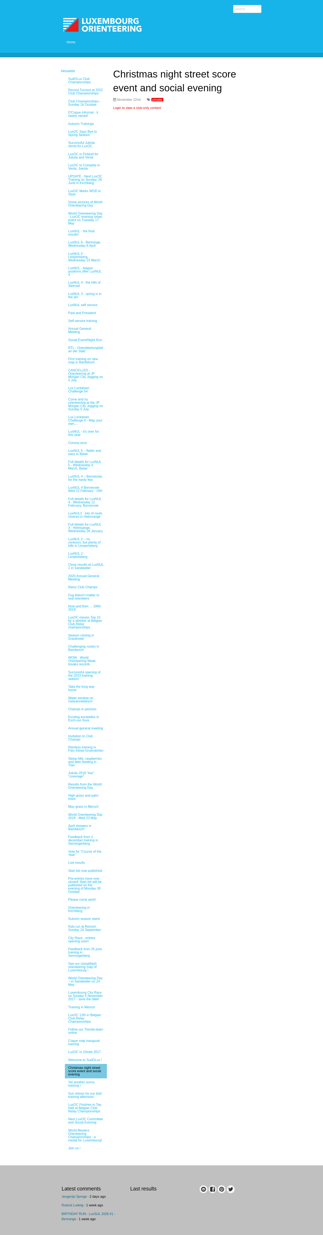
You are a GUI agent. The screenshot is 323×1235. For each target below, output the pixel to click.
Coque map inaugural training (84, 1042)
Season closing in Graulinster (81, 637)
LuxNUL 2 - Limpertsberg (77, 555)
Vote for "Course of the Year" (84, 853)
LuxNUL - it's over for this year (83, 433)
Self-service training (82, 321)
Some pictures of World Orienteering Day (85, 203)
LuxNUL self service (82, 305)
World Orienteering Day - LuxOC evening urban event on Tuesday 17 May (85, 218)
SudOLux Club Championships (79, 80)
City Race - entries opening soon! (81, 939)
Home (71, 42)
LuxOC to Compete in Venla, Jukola (84, 166)
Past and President (82, 313)
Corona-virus (77, 443)
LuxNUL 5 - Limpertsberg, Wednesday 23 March (84, 257)
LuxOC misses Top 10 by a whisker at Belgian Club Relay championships (85, 622)
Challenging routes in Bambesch (83, 648)
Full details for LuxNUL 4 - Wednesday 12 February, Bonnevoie (84, 502)
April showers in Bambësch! (79, 827)
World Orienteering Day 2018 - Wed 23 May (85, 816)
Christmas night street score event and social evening (84, 1071)
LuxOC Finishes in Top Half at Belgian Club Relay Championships (84, 1108)
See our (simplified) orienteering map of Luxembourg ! (82, 967)
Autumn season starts (84, 918)
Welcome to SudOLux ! (85, 1060)
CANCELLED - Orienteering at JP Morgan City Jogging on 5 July (85, 375)
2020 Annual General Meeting (83, 577)
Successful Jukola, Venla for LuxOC (82, 144)
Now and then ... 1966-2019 (85, 608)
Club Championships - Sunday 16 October (84, 103)
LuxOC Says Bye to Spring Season (82, 133)
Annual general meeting (85, 728)
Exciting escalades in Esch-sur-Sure (83, 718)
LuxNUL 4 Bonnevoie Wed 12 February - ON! (85, 489)
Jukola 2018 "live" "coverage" (81, 774)
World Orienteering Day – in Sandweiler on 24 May (85, 981)
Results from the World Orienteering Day (85, 786)
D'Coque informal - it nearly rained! (83, 114)
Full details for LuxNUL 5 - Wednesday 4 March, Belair (84, 465)
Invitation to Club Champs (80, 737)
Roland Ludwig (72, 1205)
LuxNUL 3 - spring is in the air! (84, 295)
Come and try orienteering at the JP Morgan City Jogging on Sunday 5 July (85, 404)
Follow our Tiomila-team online (85, 1031)
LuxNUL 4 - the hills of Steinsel (84, 284)
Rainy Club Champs (82, 587)
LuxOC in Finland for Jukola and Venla (83, 155)
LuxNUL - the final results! (81, 232)
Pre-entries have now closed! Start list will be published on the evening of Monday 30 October (85, 885)
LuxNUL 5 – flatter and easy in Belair (84, 452)
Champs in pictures (82, 709)
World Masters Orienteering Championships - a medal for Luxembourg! (85, 1135)
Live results (76, 862)
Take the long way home (81, 688)
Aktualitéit (68, 71)
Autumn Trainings (81, 124)
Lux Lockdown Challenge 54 (78, 389)
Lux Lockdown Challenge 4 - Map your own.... (85, 420)
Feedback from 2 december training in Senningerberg (83, 840)
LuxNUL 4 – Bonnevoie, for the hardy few (85, 478)
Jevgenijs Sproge (74, 1196)
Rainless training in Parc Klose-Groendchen (85, 748)
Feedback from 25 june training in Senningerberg (85, 952)
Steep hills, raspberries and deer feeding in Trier (85, 762)
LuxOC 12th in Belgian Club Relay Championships (84, 1018)
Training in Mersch (81, 1007)
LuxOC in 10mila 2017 (84, 1052)
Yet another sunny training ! (81, 1083)
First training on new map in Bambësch (83, 360)
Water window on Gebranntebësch (80, 699)
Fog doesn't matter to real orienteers (83, 596)
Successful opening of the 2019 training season (84, 675)
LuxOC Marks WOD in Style (84, 192)
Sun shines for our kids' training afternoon (85, 1095)
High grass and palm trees (83, 797)
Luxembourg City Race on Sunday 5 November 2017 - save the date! (85, 996)
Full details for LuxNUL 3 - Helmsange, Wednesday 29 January (85, 528)
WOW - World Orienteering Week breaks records (82, 661)
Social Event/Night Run (85, 340)
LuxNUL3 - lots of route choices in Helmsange (85, 515)
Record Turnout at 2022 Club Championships (85, 91)
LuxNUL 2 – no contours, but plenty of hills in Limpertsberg (84, 542)
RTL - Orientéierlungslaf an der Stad (85, 349)
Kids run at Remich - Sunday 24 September (84, 928)
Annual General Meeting (79, 330)
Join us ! (74, 1148)
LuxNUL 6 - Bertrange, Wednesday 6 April (84, 244)
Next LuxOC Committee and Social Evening (85, 1120)
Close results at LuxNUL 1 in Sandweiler (86, 566)
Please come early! (82, 899)
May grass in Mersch (83, 806)
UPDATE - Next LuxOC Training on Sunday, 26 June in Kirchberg (85, 180)
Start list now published (85, 870)
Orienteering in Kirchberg (79, 909)
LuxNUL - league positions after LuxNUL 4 (84, 271)
